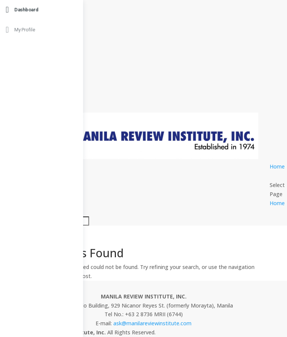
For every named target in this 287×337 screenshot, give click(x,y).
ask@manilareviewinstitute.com (152, 323)
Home (277, 166)
